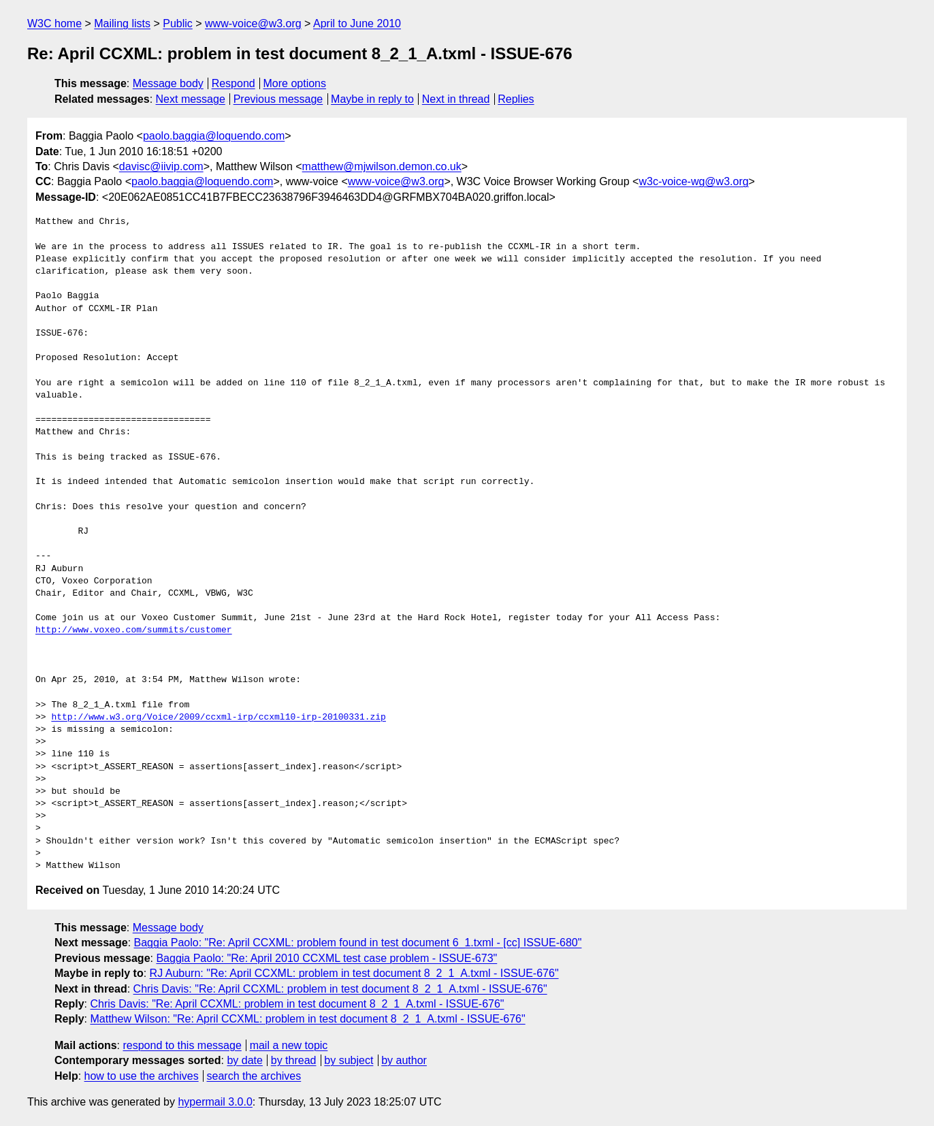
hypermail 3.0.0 (215, 1102)
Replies (516, 99)
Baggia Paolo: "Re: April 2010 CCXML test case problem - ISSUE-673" (326, 958)
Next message (190, 99)
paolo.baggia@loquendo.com (214, 136)
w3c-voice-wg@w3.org (693, 181)
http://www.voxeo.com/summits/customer (133, 630)
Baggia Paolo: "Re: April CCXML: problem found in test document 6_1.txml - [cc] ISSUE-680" (358, 942)
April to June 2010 (357, 23)
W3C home (54, 23)
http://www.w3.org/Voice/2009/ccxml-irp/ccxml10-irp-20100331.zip (218, 717)
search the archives (254, 1076)
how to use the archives (141, 1076)
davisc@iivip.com (161, 166)
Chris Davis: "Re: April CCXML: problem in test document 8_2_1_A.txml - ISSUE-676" (340, 989)
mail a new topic (289, 1045)
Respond (233, 83)
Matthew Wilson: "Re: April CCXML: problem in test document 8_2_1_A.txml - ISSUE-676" (307, 1019)
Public (178, 23)
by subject (348, 1060)
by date (244, 1060)
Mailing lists (122, 23)
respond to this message (182, 1045)
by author (404, 1060)
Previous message (278, 99)
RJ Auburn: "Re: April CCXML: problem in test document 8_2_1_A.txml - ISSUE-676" (354, 973)
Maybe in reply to (372, 99)
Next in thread (456, 99)
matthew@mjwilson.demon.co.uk (382, 166)
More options (295, 83)
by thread (294, 1060)
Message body (168, 83)
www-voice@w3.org (253, 23)
